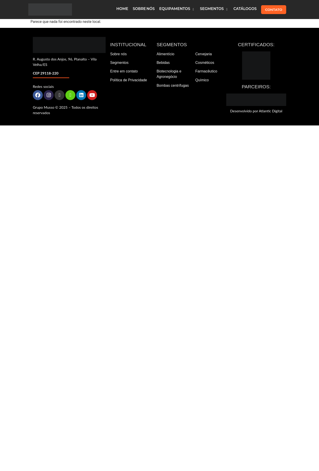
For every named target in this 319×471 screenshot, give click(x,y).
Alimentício (165, 54)
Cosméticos (204, 63)
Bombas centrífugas (173, 85)
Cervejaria (203, 54)
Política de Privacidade (128, 80)
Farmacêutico (206, 71)
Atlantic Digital (270, 111)
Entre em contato (124, 71)
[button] (177, 9)
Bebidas (163, 63)
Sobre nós (118, 54)
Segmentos (119, 63)
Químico (202, 80)
